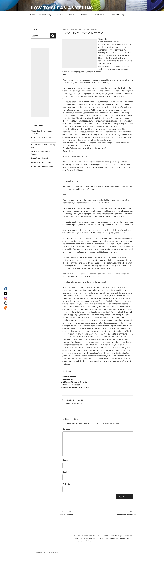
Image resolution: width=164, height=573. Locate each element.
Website (66, 484)
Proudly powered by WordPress (47, 552)
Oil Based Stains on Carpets (74, 382)
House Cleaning (46, 15)
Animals (73, 15)
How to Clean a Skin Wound (41, 162)
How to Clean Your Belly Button (42, 167)
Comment (67, 429)
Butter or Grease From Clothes (76, 388)
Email (65, 472)
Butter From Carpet (71, 385)
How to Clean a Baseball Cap (41, 158)
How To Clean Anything (62, 7)
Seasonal (85, 15)
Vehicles (61, 15)
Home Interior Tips (75, 403)
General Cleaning (118, 15)
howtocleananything (88, 29)
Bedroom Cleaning (74, 400)
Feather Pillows (69, 377)
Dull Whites (67, 379)
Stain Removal (100, 15)
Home (32, 15)
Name (65, 460)
